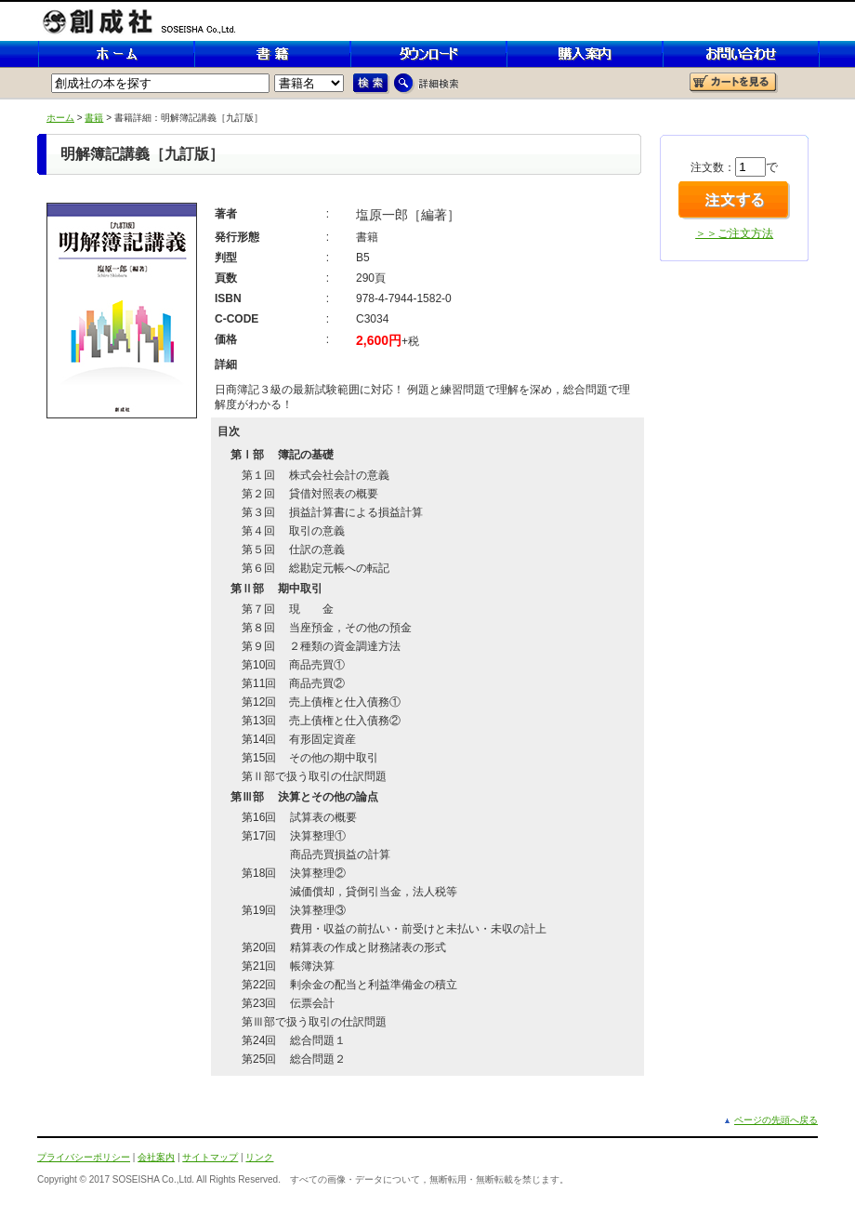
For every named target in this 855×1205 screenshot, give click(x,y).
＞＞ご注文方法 (734, 233)
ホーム (60, 118)
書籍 (94, 118)
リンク (259, 1157)
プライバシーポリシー (83, 1157)
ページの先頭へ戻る (776, 1120)
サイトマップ (210, 1157)
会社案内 (156, 1157)
